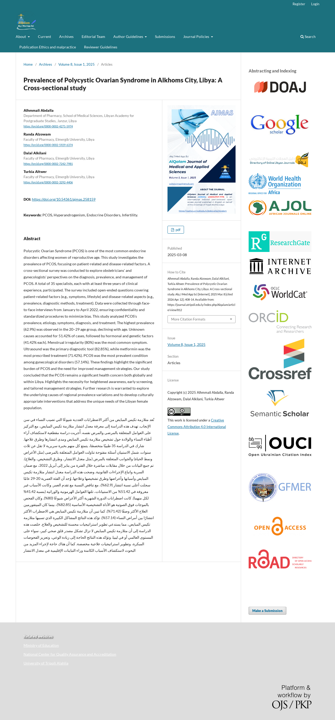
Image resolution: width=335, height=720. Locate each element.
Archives (66, 36)
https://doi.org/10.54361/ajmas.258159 (64, 199)
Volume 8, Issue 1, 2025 (76, 64)
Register (299, 4)
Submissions (165, 36)
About (21, 36)
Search (308, 36)
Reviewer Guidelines (100, 47)
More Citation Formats (188, 319)
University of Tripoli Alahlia (46, 663)
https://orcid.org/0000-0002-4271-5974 (48, 126)
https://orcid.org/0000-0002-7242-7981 (48, 163)
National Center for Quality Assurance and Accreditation (70, 654)
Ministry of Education (41, 645)
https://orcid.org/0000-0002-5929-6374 (48, 145)
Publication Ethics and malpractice (47, 47)
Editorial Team (93, 36)
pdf (177, 230)
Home (28, 64)
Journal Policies (196, 36)
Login (315, 4)
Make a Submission (267, 611)
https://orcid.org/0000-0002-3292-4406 (48, 182)
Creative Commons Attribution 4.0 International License (197, 426)
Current (44, 36)
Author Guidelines (128, 36)
